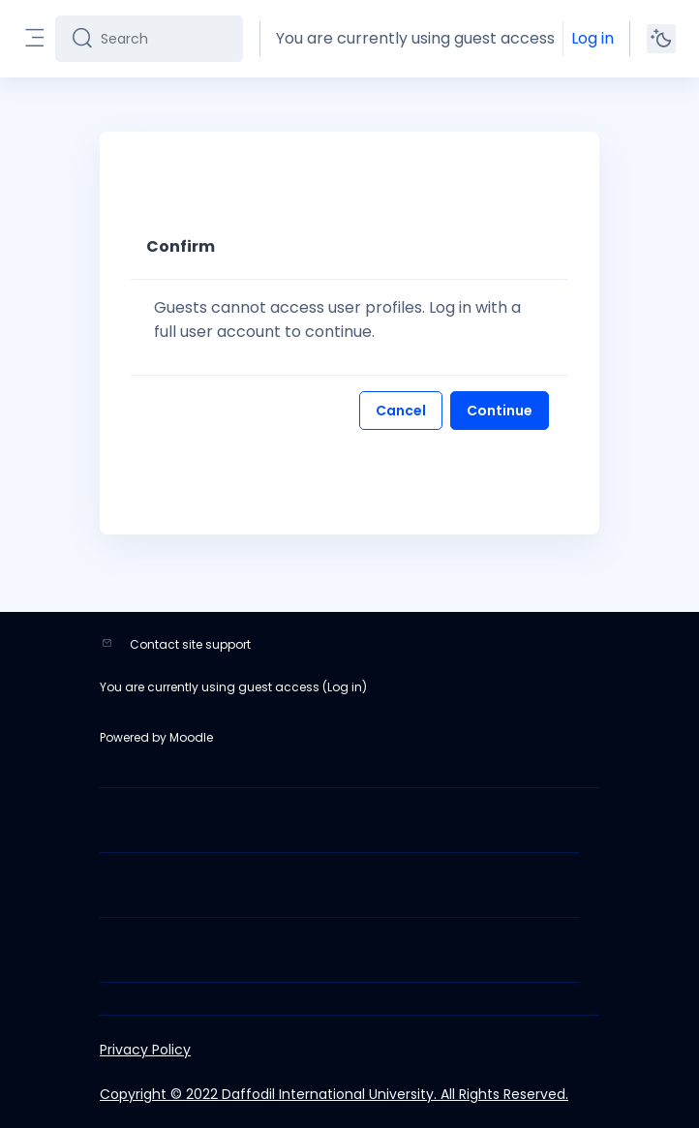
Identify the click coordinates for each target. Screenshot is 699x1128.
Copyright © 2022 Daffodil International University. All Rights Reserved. (334, 1094)
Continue (499, 410)
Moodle (191, 737)
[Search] (164, 38)
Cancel (401, 410)
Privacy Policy (145, 1049)
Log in (592, 38)
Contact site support (190, 644)
